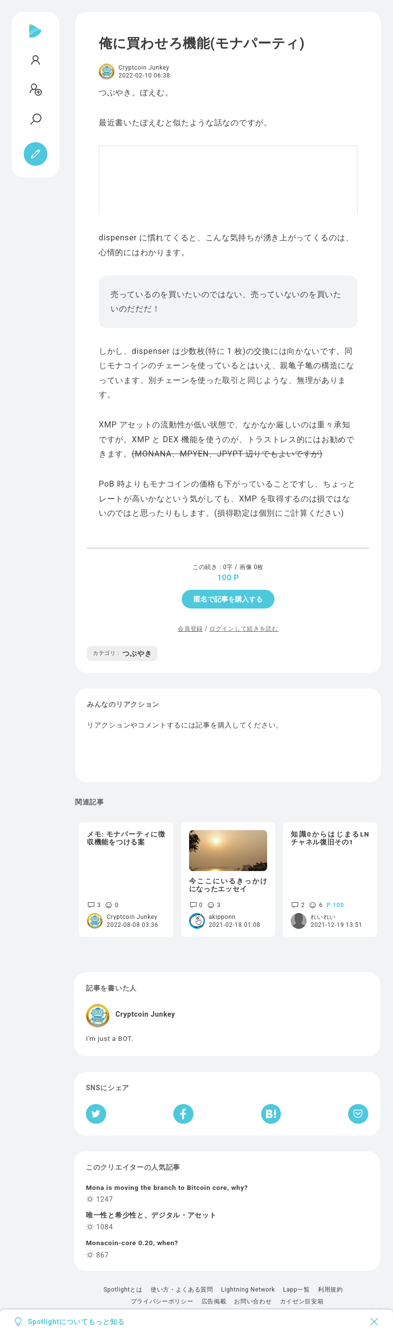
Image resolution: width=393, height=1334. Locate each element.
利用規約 (330, 1290)
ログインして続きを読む (243, 628)
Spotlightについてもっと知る (76, 1321)
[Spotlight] (35, 38)
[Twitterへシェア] (96, 1114)
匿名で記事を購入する (228, 599)
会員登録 (190, 628)
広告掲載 (214, 1301)
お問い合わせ (253, 1301)
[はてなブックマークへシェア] (271, 1114)
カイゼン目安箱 (302, 1301)
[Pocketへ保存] (358, 1114)
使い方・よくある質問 (182, 1290)
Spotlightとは (122, 1290)
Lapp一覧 (296, 1290)
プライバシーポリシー (162, 1301)
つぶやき (122, 653)
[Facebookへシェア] (183, 1114)
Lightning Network (248, 1290)
